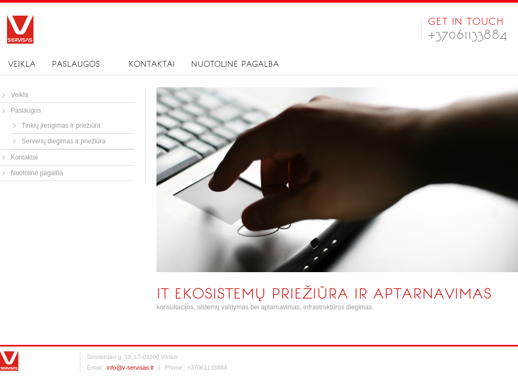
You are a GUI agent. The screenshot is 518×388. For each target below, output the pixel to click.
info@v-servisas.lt (130, 367)
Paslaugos (76, 64)
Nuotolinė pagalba (235, 64)
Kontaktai (151, 64)
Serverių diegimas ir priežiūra (63, 141)
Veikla (22, 64)
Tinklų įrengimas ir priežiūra (61, 125)
